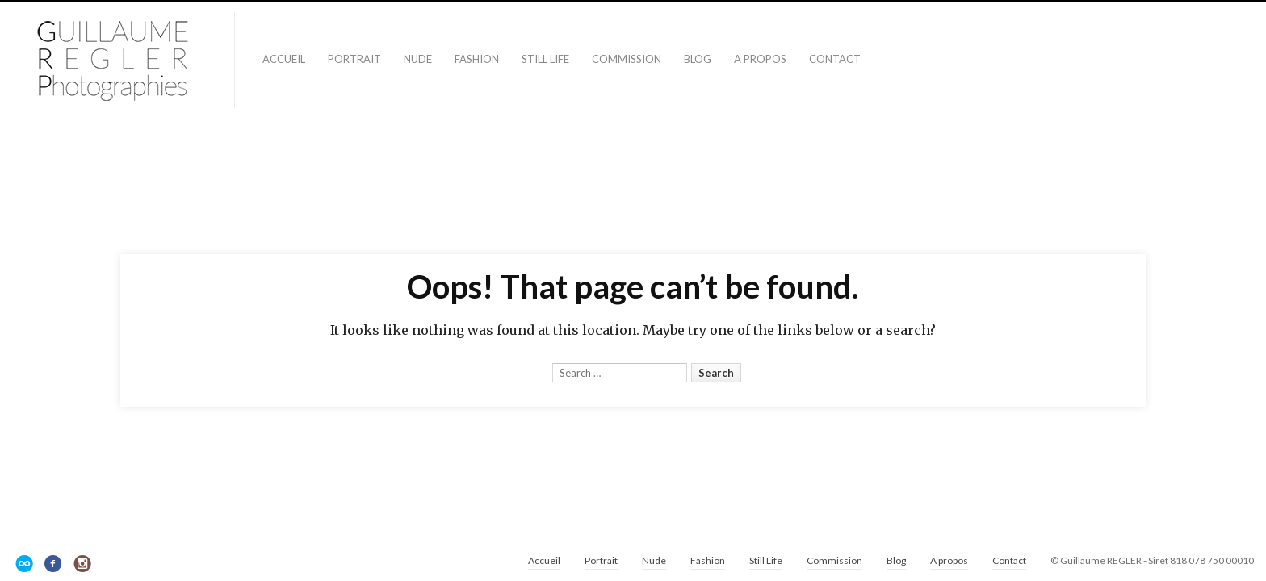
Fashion (477, 58)
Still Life (545, 58)
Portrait (354, 58)
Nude (418, 58)
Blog (697, 58)
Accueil (283, 58)
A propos (760, 58)
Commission (626, 58)
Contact (835, 58)
